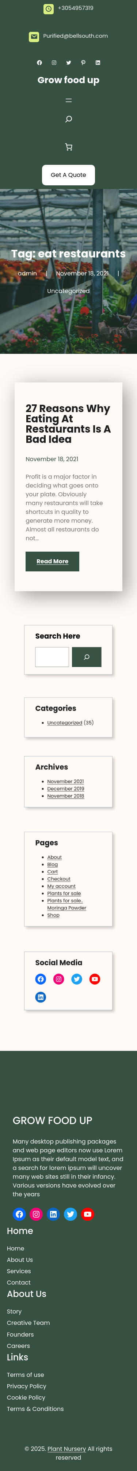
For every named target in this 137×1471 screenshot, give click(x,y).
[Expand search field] (68, 121)
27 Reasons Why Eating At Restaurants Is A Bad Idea (68, 424)
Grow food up (69, 80)
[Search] (83, 656)
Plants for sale (65, 890)
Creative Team (28, 1323)
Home (15, 1248)
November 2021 (66, 781)
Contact (19, 1282)
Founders (20, 1334)
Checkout (61, 879)
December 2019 (66, 787)
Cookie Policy (26, 1397)
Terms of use (25, 1375)
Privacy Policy (26, 1386)
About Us (20, 1260)
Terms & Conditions (35, 1409)
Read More (52, 561)
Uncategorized (68, 291)
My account (63, 885)
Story (14, 1311)
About (57, 861)
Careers (18, 1346)
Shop (56, 908)
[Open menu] (68, 100)
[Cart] (69, 147)
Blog (56, 867)
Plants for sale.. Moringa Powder (67, 899)
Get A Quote (68, 175)
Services (19, 1271)
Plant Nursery (66, 1449)
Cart (56, 873)
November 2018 (66, 793)
